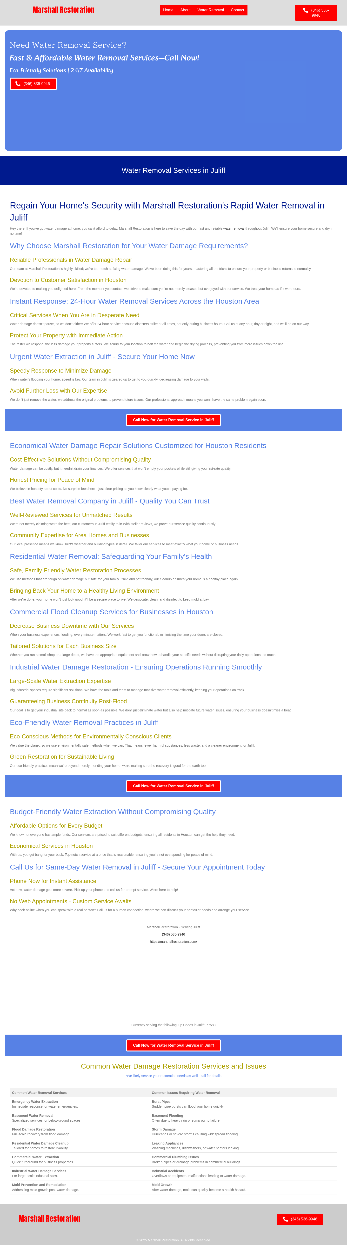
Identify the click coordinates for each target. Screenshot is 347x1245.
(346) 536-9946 (173, 934)
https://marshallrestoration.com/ (173, 942)
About (185, 10)
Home (168, 10)
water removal (234, 228)
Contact (237, 10)
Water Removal (210, 10)
